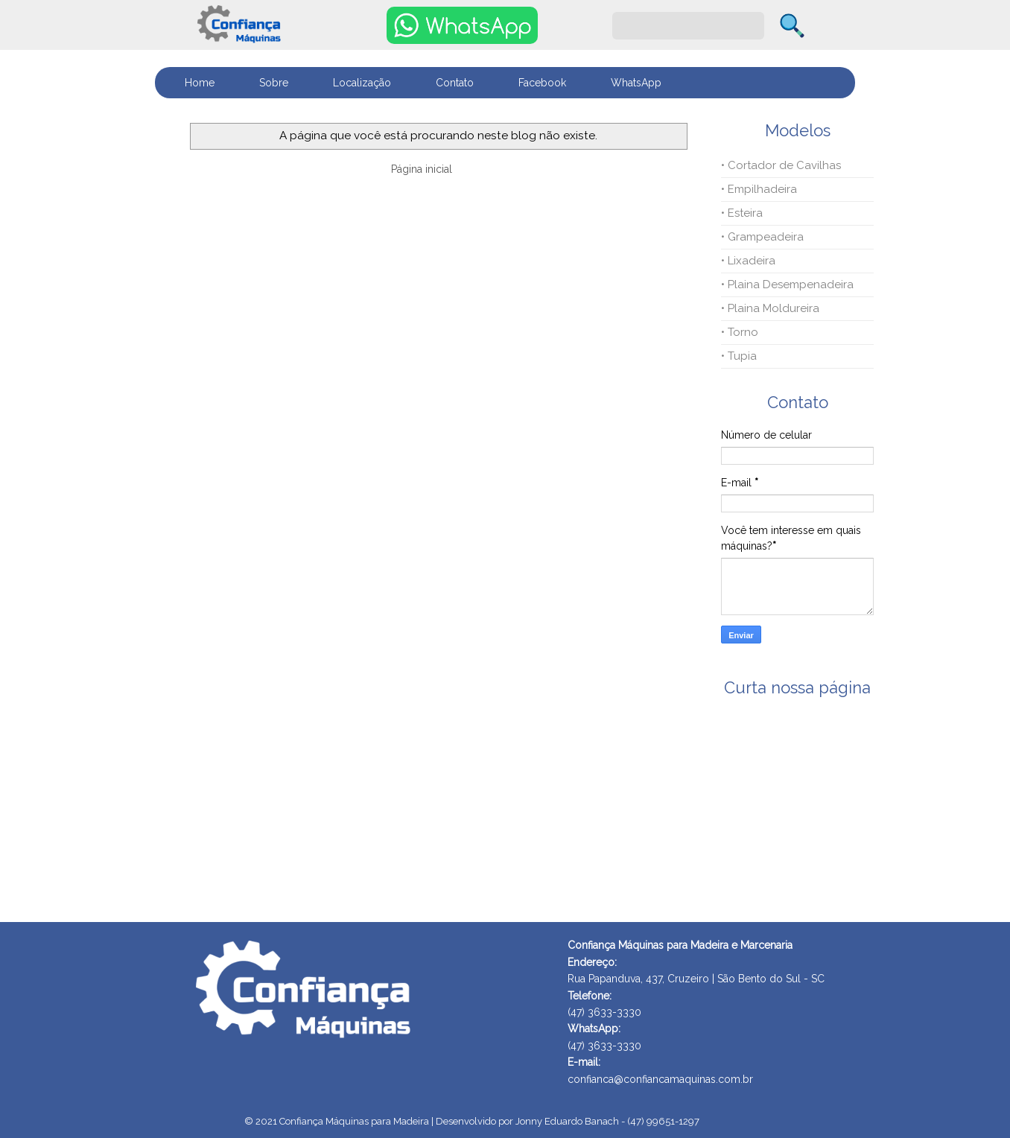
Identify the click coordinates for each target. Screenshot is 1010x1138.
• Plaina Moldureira (770, 308)
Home (200, 83)
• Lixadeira (748, 260)
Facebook (542, 83)
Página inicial (421, 169)
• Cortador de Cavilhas (781, 165)
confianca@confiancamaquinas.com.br (660, 1079)
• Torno (739, 332)
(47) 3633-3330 (604, 1046)
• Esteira (742, 213)
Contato (455, 83)
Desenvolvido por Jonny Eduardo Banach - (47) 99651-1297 (567, 1121)
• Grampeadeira (762, 237)
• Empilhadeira (759, 189)
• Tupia (739, 356)
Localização (362, 83)
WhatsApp (636, 83)
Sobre (273, 83)
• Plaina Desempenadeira (787, 284)
